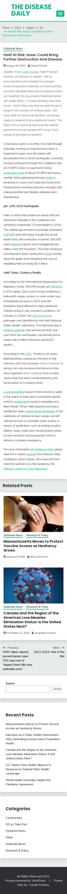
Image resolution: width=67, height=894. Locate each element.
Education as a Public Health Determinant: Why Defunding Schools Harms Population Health (33, 739)
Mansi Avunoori (39, 556)
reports (31, 454)
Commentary (14, 817)
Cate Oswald (30, 71)
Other (9, 837)
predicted (20, 401)
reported (16, 244)
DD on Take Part (16, 824)
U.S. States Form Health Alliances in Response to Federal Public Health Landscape (28, 769)
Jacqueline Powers (45, 632)
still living (56, 286)
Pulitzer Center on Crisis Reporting (25, 468)
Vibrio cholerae (42, 315)
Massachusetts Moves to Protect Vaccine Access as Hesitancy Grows (33, 546)
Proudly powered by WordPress (25, 880)
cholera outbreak (14, 330)
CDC (28, 353)
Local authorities (14, 392)
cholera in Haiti (43, 449)
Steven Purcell (39, 65)
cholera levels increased (40, 411)
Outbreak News (13, 48)
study (48, 253)
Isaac (49, 177)
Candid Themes (39, 885)
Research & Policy (37, 535)
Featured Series (16, 830)
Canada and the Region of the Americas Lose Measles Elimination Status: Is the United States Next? (32, 620)
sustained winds (14, 173)
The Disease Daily (31, 10)
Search (10, 683)
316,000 (9, 234)
